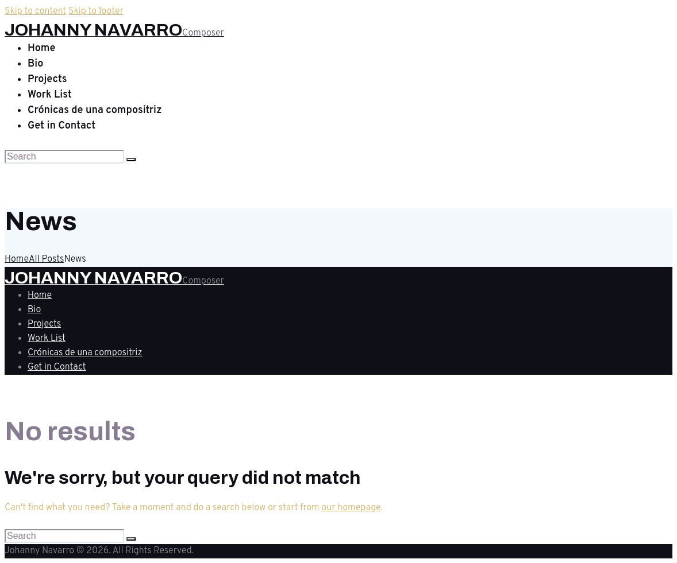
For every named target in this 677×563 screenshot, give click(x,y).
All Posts (46, 259)
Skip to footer (96, 11)
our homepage (350, 508)
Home (17, 259)
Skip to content (35, 11)
